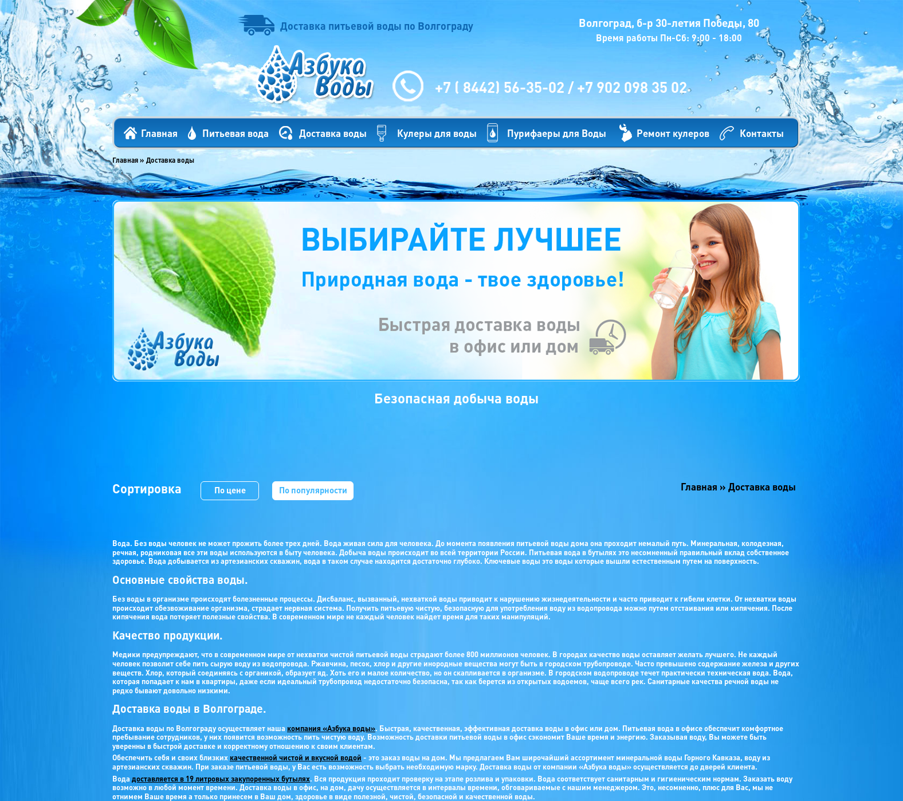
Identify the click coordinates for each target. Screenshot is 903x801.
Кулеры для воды (437, 133)
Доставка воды (333, 133)
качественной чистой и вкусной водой (296, 757)
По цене (230, 490)
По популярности (313, 490)
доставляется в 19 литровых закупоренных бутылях (221, 778)
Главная (159, 133)
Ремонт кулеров (673, 133)
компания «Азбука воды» (331, 728)
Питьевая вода (235, 133)
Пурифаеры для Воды (556, 133)
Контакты (762, 133)
